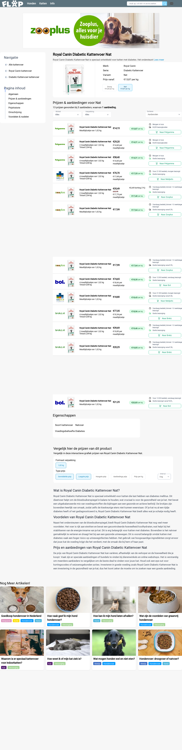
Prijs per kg (138, 477)
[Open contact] (171, 3)
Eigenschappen (16, 103)
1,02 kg (61, 465)
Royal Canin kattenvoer (18, 71)
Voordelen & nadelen (18, 116)
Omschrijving (15, 112)
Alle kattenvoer (14, 64)
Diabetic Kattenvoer (133, 70)
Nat (125, 75)
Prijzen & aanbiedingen (19, 98)
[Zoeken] (164, 3)
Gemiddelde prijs (64, 477)
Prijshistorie (14, 107)
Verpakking (90, 112)
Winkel (58, 112)
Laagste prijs (83, 477)
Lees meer (159, 59)
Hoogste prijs (101, 477)
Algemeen (13, 94)
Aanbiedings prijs (120, 477)
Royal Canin (130, 66)
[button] (175, 3)
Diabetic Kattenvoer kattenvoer (22, 77)
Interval (163, 474)
